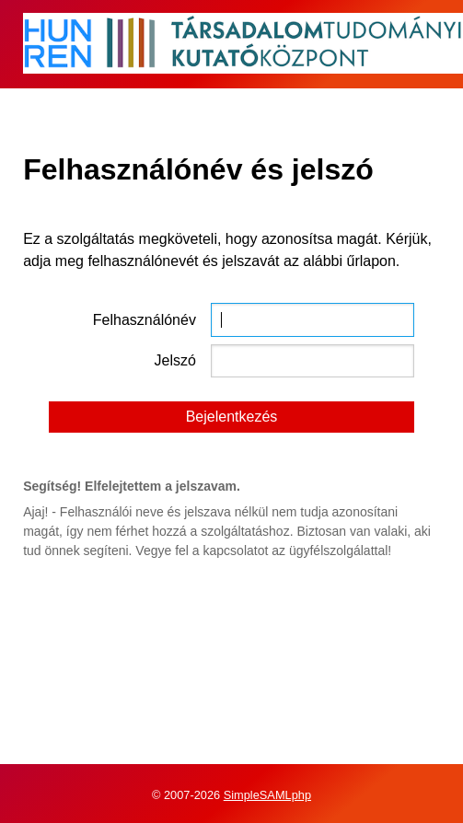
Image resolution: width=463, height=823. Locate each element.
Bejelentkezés (232, 416)
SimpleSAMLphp (267, 795)
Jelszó (175, 360)
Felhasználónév (144, 320)
